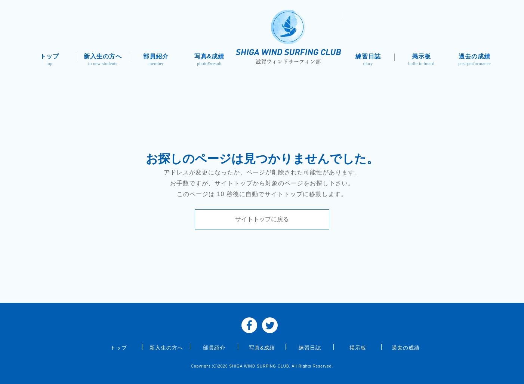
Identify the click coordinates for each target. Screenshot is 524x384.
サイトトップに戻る (262, 219)
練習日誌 (368, 60)
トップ (49, 60)
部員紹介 (156, 60)
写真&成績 (209, 60)
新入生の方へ (103, 60)
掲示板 (421, 60)
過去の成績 (474, 60)
